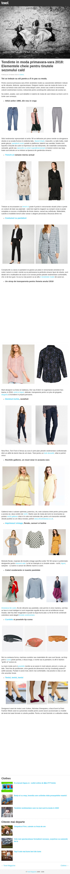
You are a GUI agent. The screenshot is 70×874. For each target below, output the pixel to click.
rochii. (25, 514)
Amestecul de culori (8, 608)
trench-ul (25, 207)
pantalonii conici (18, 143)
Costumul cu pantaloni (15, 218)
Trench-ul (9, 155)
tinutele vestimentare (27, 615)
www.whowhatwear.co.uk (43, 519)
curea (9, 660)
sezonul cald (20, 563)
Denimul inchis (12, 399)
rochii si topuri (19, 392)
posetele (21, 666)
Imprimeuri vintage (14, 523)
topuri (63, 563)
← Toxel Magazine (8, 866)
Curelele (9, 619)
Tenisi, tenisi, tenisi (14, 677)
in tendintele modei (47, 277)
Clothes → (65, 866)
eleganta (4, 395)
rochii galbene (12, 516)
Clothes (21, 74)
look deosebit (49, 453)
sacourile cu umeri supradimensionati (31, 148)
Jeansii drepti (39, 141)
